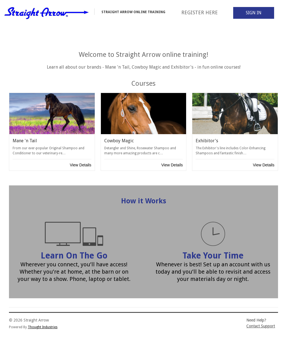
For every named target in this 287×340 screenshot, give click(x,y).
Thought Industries (42, 327)
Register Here (199, 12)
